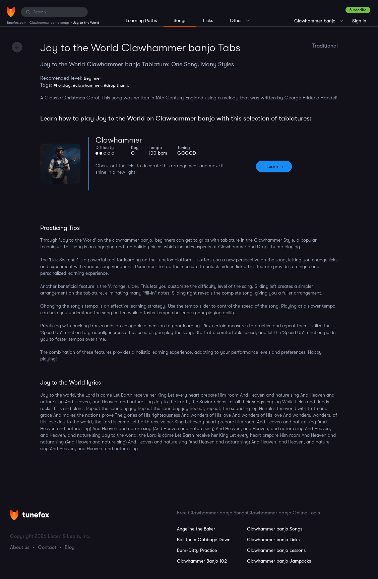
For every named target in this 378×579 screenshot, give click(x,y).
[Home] (11, 12)
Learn (272, 166)
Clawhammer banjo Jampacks (279, 561)
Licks (208, 20)
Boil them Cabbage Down (204, 539)
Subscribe (358, 10)
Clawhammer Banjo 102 (202, 561)
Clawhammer (119, 140)
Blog (70, 547)
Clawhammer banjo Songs (274, 528)
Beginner (92, 78)
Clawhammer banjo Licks (273, 539)
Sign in (359, 20)
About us (19, 547)
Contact (47, 547)
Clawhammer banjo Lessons (276, 550)
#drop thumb (116, 85)
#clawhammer (87, 85)
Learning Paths (141, 20)
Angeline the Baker (196, 528)
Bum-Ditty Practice (197, 550)
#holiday (62, 85)
